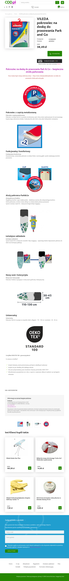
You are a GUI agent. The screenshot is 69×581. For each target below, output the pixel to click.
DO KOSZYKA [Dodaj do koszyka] (56, 53)
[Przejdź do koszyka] (60, 7)
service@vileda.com (11, 406)
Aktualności (26, 564)
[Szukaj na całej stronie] (37, 2)
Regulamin (36, 564)
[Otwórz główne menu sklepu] (62, 2)
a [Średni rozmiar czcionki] (6, 7)
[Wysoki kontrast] (12, 7)
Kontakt (18, 567)
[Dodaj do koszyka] (29, 468)
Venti (63, 576)
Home (10, 564)
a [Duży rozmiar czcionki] (9, 7)
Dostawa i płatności (48, 564)
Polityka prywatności (30, 567)
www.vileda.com (11, 405)
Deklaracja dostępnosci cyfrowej (34, 576)
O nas (17, 564)
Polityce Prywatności (35, 547)
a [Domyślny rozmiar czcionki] (4, 7)
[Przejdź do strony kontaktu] (35, 7)
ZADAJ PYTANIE (11, 551)
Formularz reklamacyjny (46, 567)
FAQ (59, 564)
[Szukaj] (57, 2)
